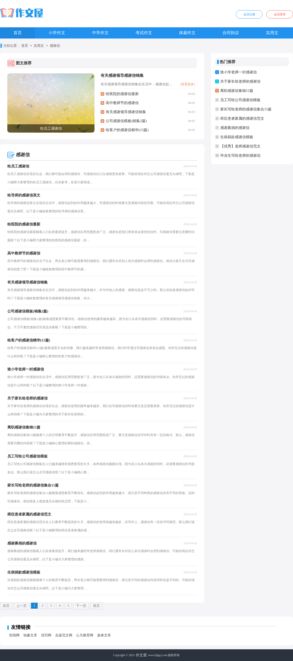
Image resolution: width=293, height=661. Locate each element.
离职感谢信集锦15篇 (236, 91)
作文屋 (141, 655)
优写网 (46, 635)
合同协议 (230, 32)
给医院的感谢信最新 (122, 94)
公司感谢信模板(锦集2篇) (126, 121)
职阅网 (14, 635)
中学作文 (100, 32)
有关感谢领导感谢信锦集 (122, 75)
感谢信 (55, 46)
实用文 (272, 32)
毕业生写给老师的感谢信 (240, 155)
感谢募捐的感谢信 (235, 128)
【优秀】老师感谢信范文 (240, 146)
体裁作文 (187, 32)
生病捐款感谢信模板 (236, 137)
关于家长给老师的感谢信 (240, 81)
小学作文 (57, 32)
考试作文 (144, 32)
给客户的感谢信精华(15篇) (127, 130)
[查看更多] (187, 84)
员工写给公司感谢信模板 (240, 100)
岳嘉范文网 (63, 635)
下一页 (81, 606)
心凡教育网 (84, 635)
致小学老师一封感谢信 (238, 72)
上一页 (21, 606)
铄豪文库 (30, 635)
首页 (17, 32)
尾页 (96, 606)
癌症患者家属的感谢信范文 (242, 118)
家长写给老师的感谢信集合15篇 (246, 109)
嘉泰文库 (104, 635)
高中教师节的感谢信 (122, 103)
